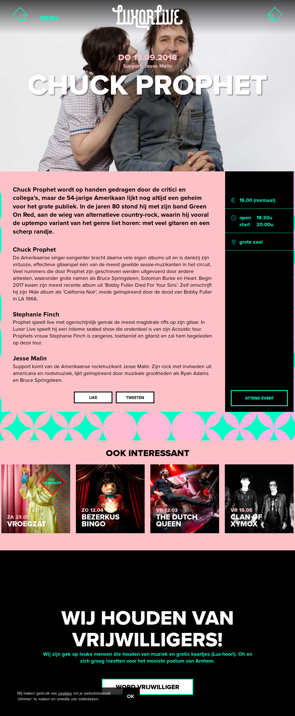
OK (130, 696)
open (245, 217)
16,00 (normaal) (257, 200)
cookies (65, 693)
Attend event (259, 398)
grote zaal (251, 242)
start (244, 224)
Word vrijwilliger (147, 687)
